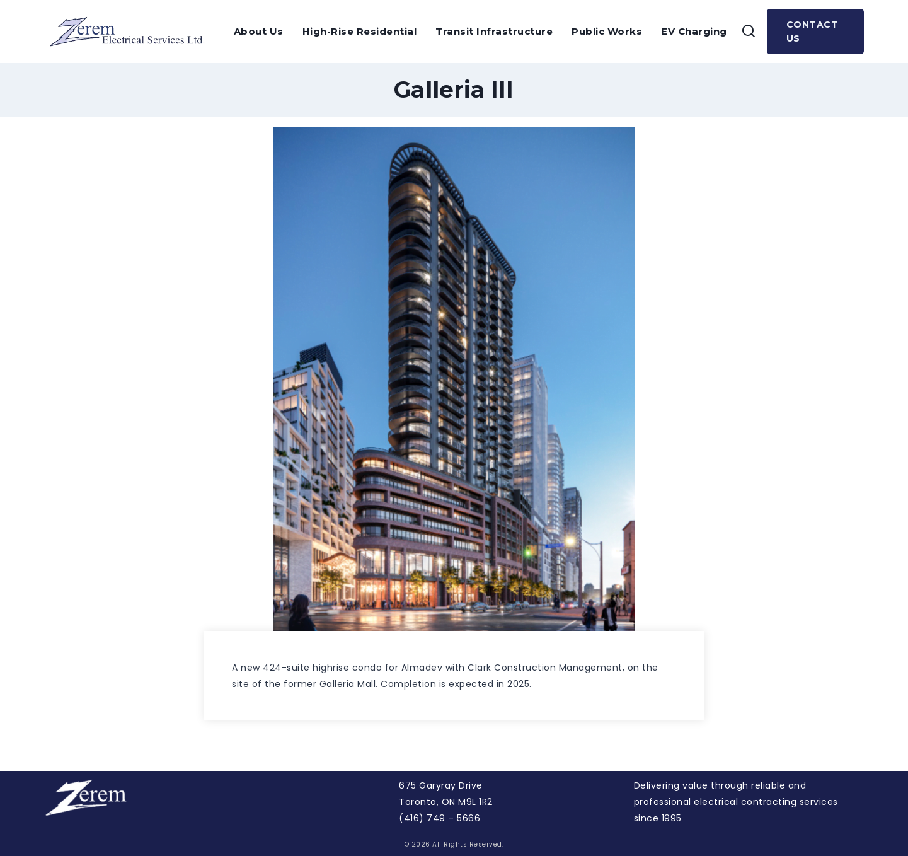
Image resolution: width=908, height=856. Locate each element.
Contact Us (812, 31)
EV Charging (694, 31)
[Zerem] (131, 31)
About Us (259, 31)
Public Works (607, 31)
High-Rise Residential (359, 31)
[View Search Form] (749, 31)
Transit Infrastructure (494, 31)
